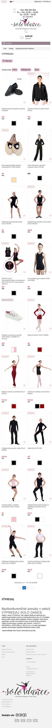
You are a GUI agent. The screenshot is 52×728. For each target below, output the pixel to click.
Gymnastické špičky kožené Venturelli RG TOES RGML (11, 166)
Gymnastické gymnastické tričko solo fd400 (39, 279)
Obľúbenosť (26, 70)
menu (4, 1)
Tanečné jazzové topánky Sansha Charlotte (13, 109)
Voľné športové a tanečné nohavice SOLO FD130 (36, 166)
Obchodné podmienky (8, 652)
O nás (3, 657)
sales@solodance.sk (32, 669)
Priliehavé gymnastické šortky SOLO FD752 (12, 223)
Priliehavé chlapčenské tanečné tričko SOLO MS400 (13, 562)
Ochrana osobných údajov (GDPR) (36, 654)
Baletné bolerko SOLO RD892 (38, 335)
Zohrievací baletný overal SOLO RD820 (39, 392)
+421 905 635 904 (28, 10)
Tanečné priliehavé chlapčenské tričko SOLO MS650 (39, 562)
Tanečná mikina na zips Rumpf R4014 (38, 109)
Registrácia (38, 1)
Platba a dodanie (6, 649)
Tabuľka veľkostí (30, 652)
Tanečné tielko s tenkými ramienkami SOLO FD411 (11, 506)
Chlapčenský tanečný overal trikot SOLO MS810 (39, 223)
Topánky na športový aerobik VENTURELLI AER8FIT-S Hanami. (11, 337)
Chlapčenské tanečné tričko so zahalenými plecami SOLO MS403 (38, 506)
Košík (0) (28, 36)
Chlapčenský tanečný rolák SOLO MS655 (13, 449)
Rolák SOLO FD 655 (35, 448)
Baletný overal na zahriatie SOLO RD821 (13, 392)
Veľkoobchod (30, 649)
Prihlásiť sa (46, 1)
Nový (37, 70)
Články (4, 654)
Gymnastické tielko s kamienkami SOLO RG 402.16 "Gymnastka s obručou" (13, 281)
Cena (14, 70)
